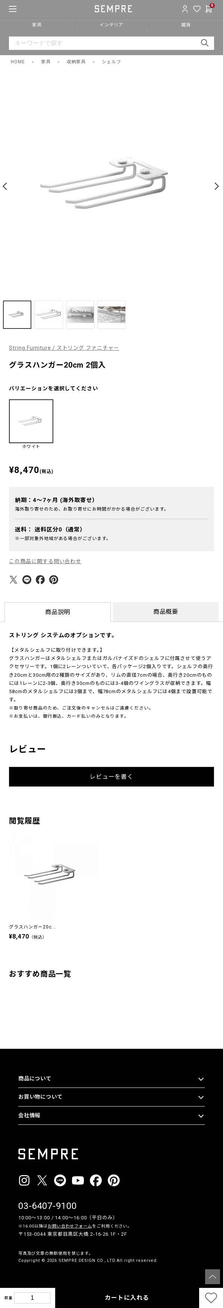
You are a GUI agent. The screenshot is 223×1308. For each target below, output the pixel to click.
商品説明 (57, 612)
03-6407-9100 (47, 1206)
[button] (6, 186)
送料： (50, 529)
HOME (18, 61)
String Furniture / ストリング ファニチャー (64, 348)
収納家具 (76, 61)
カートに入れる (127, 1297)
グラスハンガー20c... (32, 927)
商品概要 (166, 611)
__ (20, 1274)
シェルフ (111, 61)
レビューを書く (111, 776)
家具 (46, 61)
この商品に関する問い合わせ (45, 561)
